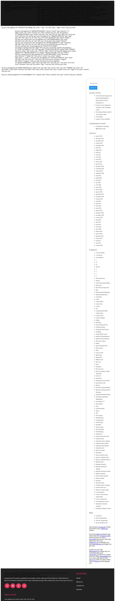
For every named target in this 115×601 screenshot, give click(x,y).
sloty (97, 406)
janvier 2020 (99, 192)
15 (96, 262)
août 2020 (98, 175)
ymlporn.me (104, 528)
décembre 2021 (100, 138)
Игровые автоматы (101, 464)
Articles (98, 280)
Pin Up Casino (99, 369)
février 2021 (99, 161)
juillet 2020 (99, 178)
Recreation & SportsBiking (103, 387)
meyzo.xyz (92, 559)
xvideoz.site (99, 534)
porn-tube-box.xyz (98, 544)
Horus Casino (99, 348)
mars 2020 (98, 187)
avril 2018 (98, 227)
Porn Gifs (98, 376)
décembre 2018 (100, 213)
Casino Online (99, 301)
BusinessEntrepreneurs (102, 294)
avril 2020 (98, 185)
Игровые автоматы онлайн (103, 471)
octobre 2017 (99, 238)
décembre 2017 (100, 236)
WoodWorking (99, 431)
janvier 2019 (99, 210)
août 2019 (98, 201)
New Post (98, 362)
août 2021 (98, 147)
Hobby (97, 343)
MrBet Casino (99, 359)
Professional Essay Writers (103, 380)
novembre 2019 (100, 196)
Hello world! (102, 128)
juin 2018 (98, 222)
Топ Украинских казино (102, 501)
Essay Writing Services (102, 325)
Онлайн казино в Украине (103, 485)
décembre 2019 (100, 194)
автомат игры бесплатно (102, 436)
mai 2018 (98, 224)
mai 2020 (98, 182)
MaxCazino (99, 355)
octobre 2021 (99, 143)
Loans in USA (99, 352)
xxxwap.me (102, 527)
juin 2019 (98, 203)
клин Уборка (99, 116)
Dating (97, 320)
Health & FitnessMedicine (102, 336)
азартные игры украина (102, 445)
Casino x (98, 306)
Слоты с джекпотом (101, 499)
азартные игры (100, 438)
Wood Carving (99, 427)
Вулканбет (99, 452)
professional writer (100, 383)
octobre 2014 (99, 245)
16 (96, 264)
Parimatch (98, 366)
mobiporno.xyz (93, 542)
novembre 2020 (100, 168)
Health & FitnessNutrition (102, 338)
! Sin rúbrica (99, 255)
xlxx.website (93, 539)
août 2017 (98, 240)
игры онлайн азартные (102, 476)
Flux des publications (101, 518)
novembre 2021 (100, 141)
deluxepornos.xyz (94, 551)
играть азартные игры (102, 455)
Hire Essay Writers (101, 341)
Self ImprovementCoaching (103, 394)
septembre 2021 (100, 145)
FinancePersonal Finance (102, 329)
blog (97, 290)
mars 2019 (98, 208)
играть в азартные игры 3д (103, 459)
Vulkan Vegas (99, 422)
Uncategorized (99, 420)
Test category (99, 415)
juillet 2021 (99, 150)
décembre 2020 (100, 166)
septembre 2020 (100, 173)
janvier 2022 (99, 136)
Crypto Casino (99, 315)
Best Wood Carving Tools (102, 287)
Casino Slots (99, 304)
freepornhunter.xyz (105, 556)
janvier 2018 (99, 233)
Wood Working (100, 429)
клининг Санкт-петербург (103, 119)
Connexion (98, 515)
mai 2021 (98, 154)
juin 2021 (98, 152)
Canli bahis (99, 297)
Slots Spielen (99, 404)
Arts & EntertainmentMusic (103, 283)
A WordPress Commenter (102, 126)
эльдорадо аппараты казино (103, 508)
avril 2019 (98, 206)
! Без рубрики (99, 257)
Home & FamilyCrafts (101, 345)
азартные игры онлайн (102, 443)
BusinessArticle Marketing (103, 292)
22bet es (98, 266)
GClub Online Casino (101, 334)
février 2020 (99, 189)
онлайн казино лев (101, 487)
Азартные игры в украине (103, 441)
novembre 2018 (100, 215)
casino (97, 299)
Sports (97, 410)
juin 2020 (98, 180)
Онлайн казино (100, 483)
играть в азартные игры (102, 457)
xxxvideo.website (105, 536)
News (97, 364)
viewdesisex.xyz (94, 554)
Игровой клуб (99, 462)
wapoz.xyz (97, 561)
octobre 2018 (99, 217)
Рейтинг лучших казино (102, 490)
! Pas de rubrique (100, 252)
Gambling (98, 332)
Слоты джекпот (100, 492)
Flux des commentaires (102, 520)
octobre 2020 (99, 171)
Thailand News (100, 418)
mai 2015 (98, 243)
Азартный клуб (100, 448)
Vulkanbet (98, 424)
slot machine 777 (100, 401)
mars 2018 (98, 229)
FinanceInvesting (100, 327)
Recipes (98, 385)
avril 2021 (98, 157)
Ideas (97, 350)
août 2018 (98, 220)
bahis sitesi (99, 285)
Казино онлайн (100, 478)
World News (99, 434)
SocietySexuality (100, 408)
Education (98, 322)
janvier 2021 (99, 164)
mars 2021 (98, 159)
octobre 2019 (99, 199)
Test (97, 413)
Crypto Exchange (100, 318)
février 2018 (99, 231)
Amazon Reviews (100, 278)
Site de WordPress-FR (101, 522)
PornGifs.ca (99, 378)
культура (98, 480)
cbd (97, 308)
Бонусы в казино (100, 450)
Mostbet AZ (99, 357)
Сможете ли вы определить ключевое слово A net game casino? (103, 107)
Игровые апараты (100, 473)
